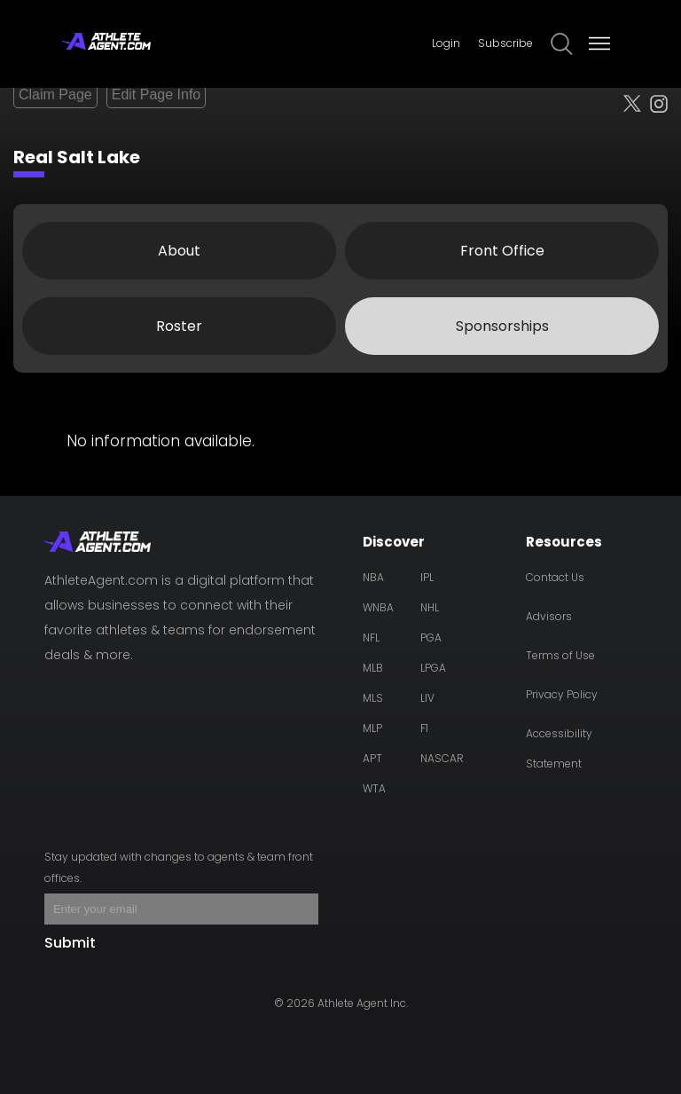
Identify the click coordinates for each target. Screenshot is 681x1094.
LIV (427, 697)
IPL (427, 577)
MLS (373, 697)
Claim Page (55, 94)
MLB (373, 667)
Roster (179, 326)
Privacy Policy (562, 694)
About (179, 250)
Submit (70, 943)
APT (372, 758)
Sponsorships (502, 326)
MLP (372, 728)
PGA (431, 637)
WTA (374, 788)
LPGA (433, 667)
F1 (424, 728)
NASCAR (442, 758)
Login (446, 43)
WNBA (378, 607)
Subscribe (505, 43)
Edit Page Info (156, 94)
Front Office (502, 250)
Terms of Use (560, 655)
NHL (429, 607)
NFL (371, 637)
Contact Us (555, 577)
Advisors (549, 616)
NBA (373, 577)
